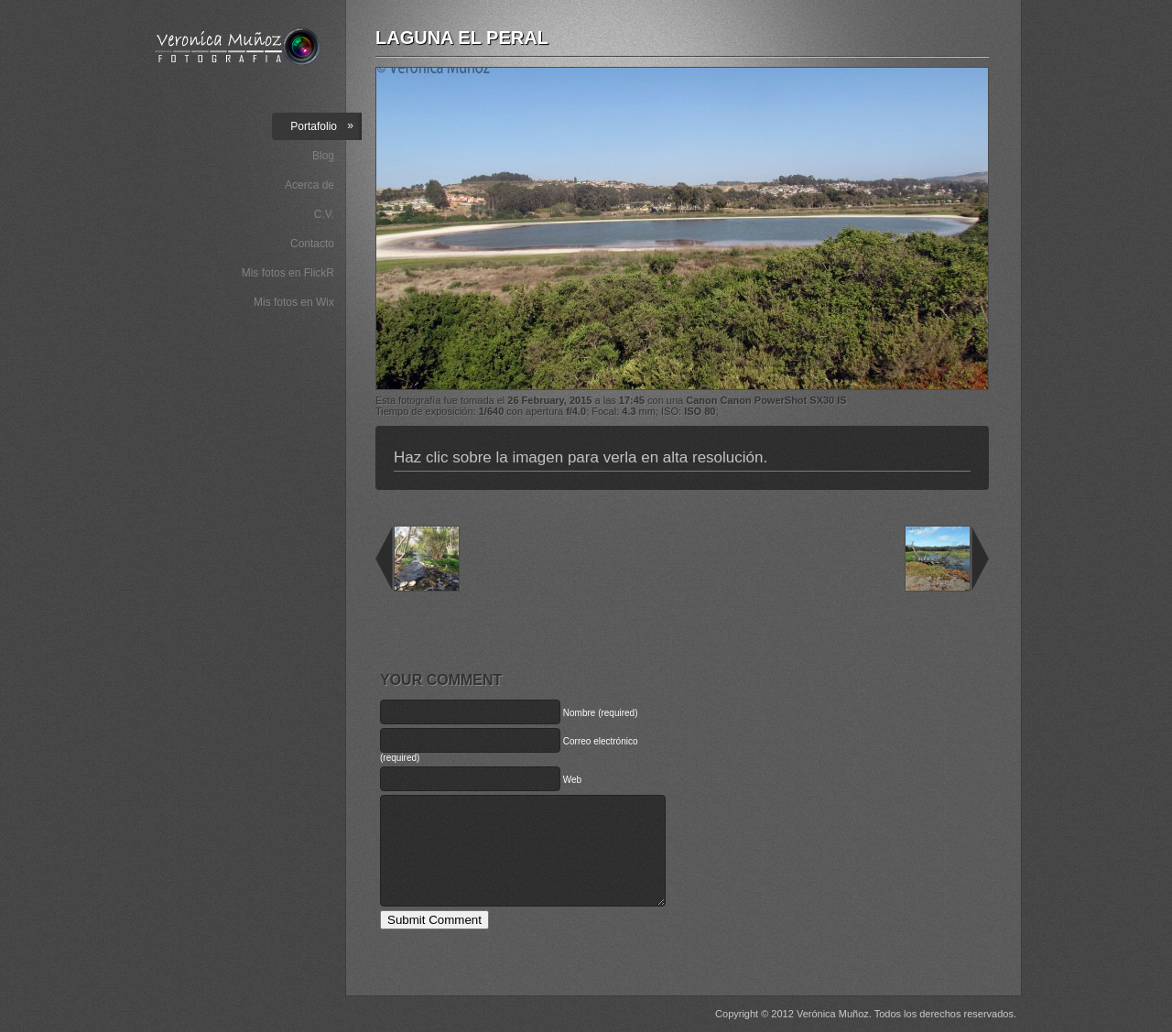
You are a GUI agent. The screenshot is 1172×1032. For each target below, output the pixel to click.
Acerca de (309, 185)
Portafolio (321, 126)
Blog (323, 155)
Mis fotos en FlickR (288, 272)
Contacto (312, 243)
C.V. (324, 214)
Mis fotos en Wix (294, 302)
